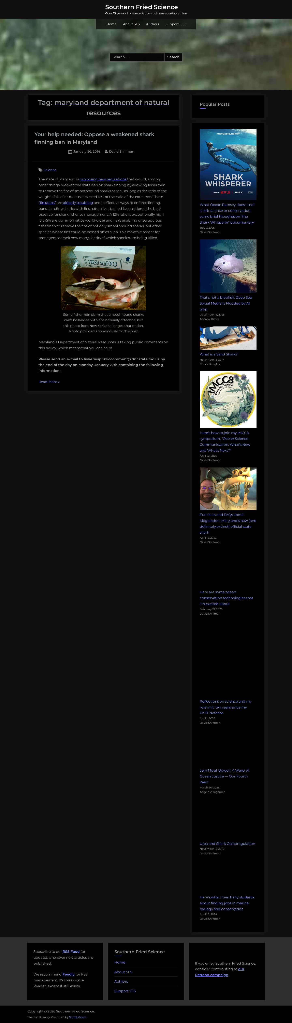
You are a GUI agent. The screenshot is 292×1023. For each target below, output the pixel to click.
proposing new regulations (103, 179)
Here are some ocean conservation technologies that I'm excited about (226, 598)
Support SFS (175, 24)
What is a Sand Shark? (219, 354)
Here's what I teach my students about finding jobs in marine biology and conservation (227, 903)
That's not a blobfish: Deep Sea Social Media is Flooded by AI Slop (226, 303)
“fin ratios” (47, 203)
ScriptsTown (77, 1017)
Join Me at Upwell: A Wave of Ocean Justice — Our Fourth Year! (224, 776)
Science (50, 170)
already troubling (78, 203)
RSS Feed (71, 952)
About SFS (131, 24)
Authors (152, 24)
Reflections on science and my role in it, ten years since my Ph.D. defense (226, 707)
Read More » (49, 382)
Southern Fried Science (141, 7)
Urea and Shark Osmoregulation (227, 844)
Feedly (68, 974)
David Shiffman (121, 151)
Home (111, 24)
